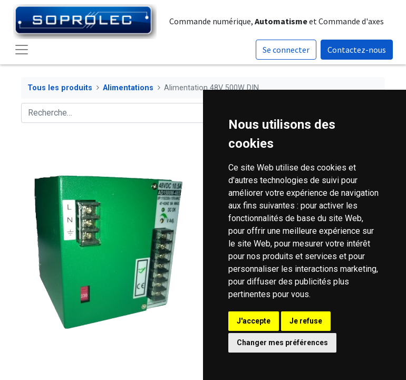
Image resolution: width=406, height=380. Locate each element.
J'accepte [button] (253, 321)
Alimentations (128, 87)
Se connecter (286, 49)
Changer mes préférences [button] (282, 342)
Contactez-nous (356, 49)
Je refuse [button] (305, 321)
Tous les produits (59, 87)
